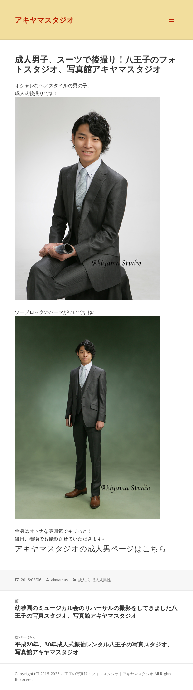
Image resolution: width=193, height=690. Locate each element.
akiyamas (59, 580)
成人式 (84, 580)
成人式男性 (101, 580)
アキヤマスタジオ (44, 19)
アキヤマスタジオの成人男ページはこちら (91, 548)
